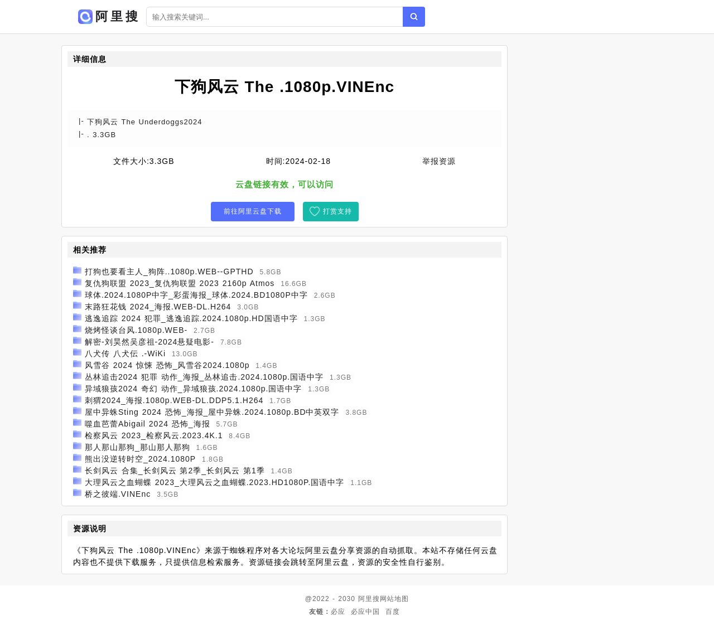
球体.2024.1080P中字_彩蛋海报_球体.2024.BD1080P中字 (196, 294)
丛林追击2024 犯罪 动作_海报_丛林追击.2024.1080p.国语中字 (204, 376)
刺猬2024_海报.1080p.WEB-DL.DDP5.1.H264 (174, 400)
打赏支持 (337, 211)
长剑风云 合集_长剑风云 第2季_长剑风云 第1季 (175, 470)
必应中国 (365, 612)
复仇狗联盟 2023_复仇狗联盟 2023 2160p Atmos (179, 283)
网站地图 (394, 599)
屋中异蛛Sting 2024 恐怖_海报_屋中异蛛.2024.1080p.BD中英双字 (212, 412)
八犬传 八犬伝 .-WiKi (125, 353)
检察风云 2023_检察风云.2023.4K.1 (154, 435)
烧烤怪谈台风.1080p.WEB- (136, 330)
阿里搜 (369, 599)
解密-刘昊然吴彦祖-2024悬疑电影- (149, 341)
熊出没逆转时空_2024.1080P (140, 458)
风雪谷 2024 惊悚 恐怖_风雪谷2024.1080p (167, 365)
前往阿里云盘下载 (253, 211)
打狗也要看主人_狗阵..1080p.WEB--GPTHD (169, 271)
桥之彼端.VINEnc (118, 494)
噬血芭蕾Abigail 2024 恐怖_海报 (147, 423)
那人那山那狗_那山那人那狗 (137, 447)
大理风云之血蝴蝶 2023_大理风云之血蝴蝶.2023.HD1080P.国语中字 (215, 482)
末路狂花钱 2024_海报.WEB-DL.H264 (158, 306)
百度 (392, 612)
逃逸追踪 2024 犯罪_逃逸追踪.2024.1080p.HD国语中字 (191, 318)
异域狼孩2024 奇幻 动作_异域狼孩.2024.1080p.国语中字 (193, 388)
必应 (338, 612)
